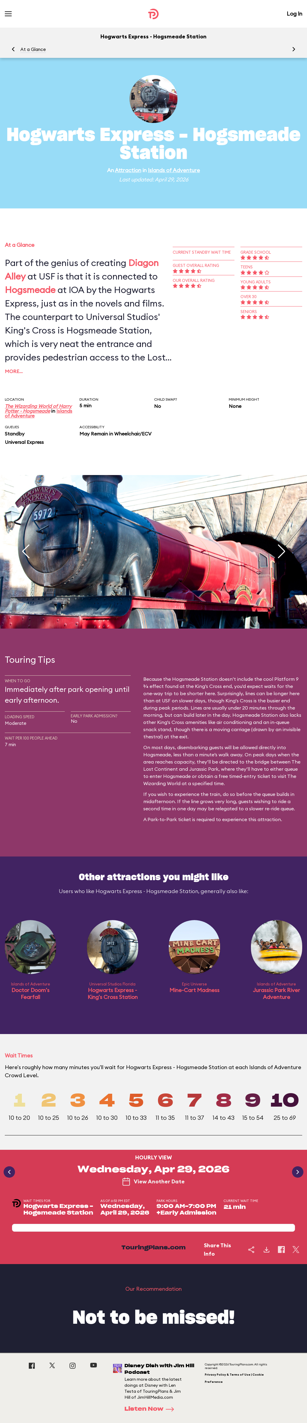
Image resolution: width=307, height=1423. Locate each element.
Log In (294, 13)
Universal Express (24, 442)
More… (14, 371)
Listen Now (151, 1409)
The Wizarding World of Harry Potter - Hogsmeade (38, 408)
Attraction (128, 170)
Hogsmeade (30, 289)
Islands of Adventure (174, 170)
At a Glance (33, 49)
